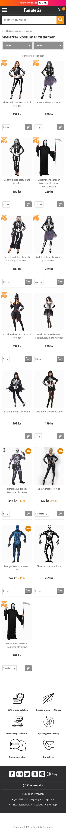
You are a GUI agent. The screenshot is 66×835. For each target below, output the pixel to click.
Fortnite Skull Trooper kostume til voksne (16, 490)
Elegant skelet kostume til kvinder (17, 181)
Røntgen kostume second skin (17, 568)
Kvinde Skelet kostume (49, 102)
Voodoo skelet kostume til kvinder (17, 336)
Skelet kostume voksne (49, 566)
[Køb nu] (28, 127)
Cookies (38, 804)
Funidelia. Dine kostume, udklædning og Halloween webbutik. (32, 10)
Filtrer (7, 45)
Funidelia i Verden (33, 794)
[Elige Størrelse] (6, 127)
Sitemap (52, 804)
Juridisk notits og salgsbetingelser (34, 799)
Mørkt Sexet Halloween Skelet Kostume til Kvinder (49, 336)
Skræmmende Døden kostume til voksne (17, 645)
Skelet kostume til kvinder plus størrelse (49, 258)
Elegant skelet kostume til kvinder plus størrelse (17, 258)
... (2, 31)
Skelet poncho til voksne (17, 411)
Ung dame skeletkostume (49, 411)
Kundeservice (33, 785)
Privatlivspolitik (21, 804)
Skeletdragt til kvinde (49, 488)
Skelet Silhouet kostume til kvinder (17, 104)
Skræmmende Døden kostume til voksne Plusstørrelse (49, 183)
